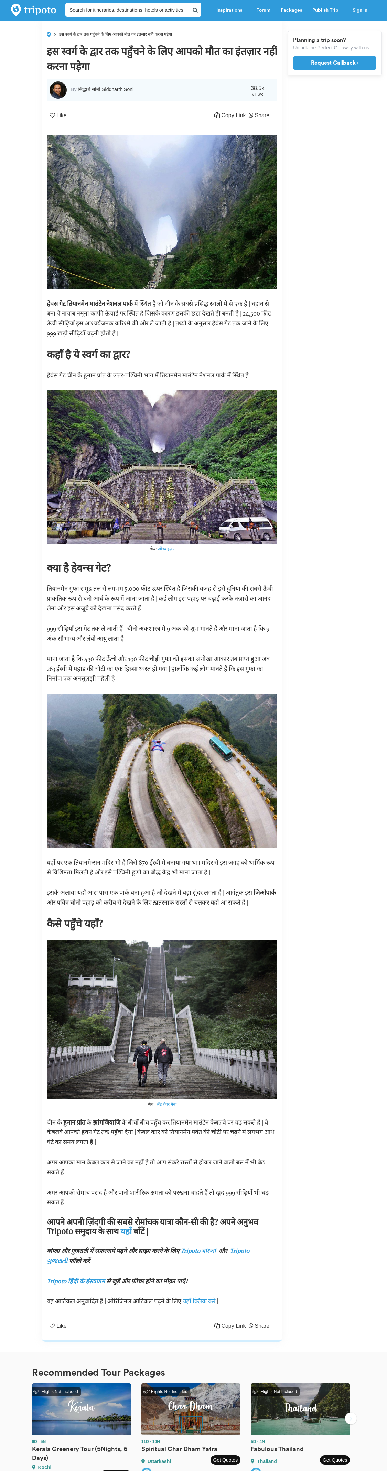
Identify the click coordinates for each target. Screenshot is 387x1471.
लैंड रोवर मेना (166, 1104)
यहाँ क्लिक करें (200, 1301)
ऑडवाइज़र (166, 548)
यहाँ (126, 1231)
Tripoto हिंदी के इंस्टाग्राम (76, 1281)
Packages (291, 10)
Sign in (360, 10)
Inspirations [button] (231, 10)
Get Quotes (225, 1460)
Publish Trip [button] (327, 10)
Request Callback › (335, 63)
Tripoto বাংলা (199, 1251)
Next (351, 1419)
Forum (263, 10)
